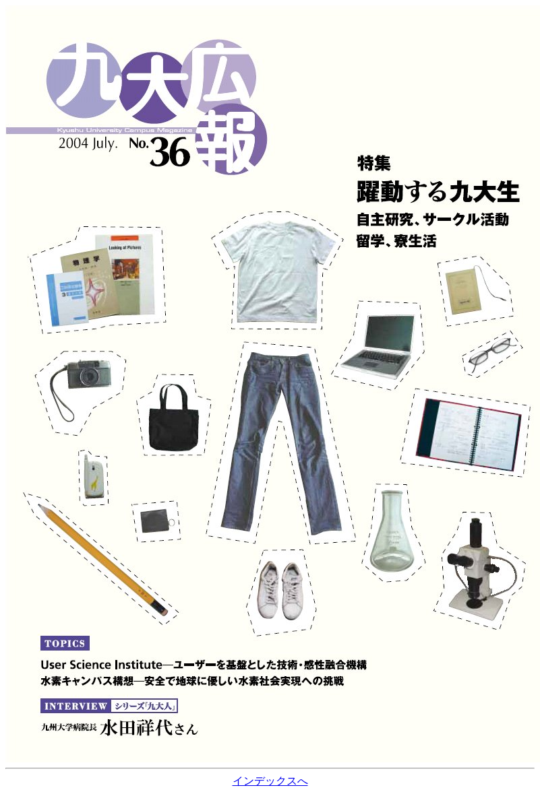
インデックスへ (270, 781)
